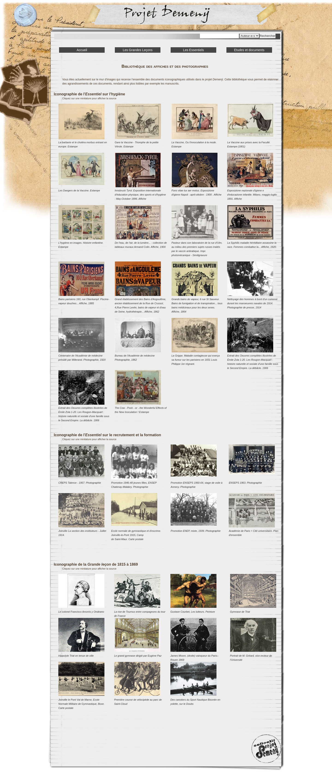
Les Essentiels (193, 50)
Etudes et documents (249, 50)
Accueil (82, 50)
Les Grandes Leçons (137, 50)
